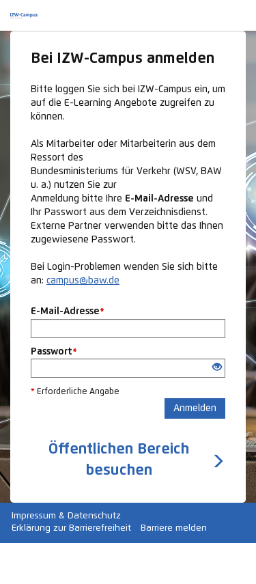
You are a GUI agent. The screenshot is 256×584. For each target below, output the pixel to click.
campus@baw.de (82, 281)
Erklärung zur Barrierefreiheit (71, 528)
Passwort (54, 352)
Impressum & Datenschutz (66, 516)
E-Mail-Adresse (67, 311)
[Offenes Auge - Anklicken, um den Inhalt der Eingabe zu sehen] (217, 368)
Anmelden (194, 408)
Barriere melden (174, 528)
